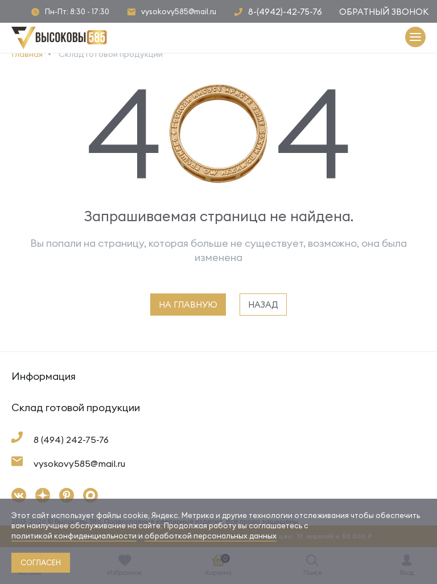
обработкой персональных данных (211, 535)
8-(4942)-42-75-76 (285, 11)
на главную (188, 304)
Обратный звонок (383, 11)
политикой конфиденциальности (74, 535)
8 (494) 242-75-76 (71, 439)
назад (263, 304)
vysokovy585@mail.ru (178, 11)
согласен (40, 562)
